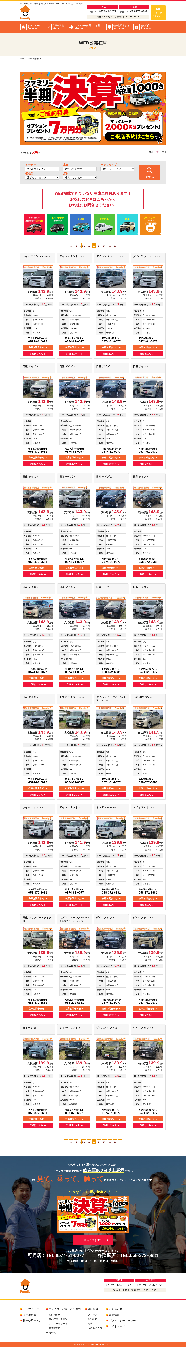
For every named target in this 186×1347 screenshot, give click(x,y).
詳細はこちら (36, 353)
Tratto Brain (106, 1344)
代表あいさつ (95, 1328)
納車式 (52, 1332)
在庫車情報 (29, 1314)
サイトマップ (117, 1326)
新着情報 (114, 1314)
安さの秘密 (55, 1314)
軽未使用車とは (32, 1320)
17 (115, 246)
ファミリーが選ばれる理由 (65, 1309)
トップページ (31, 1309)
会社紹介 (93, 1309)
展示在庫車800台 (58, 1319)
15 (104, 246)
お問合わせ (115, 1309)
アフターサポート (58, 1323)
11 (83, 246)
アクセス (92, 1314)
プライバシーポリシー (122, 1320)
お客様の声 (55, 1328)
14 (99, 246)
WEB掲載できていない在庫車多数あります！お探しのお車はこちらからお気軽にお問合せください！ (93, 199)
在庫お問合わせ (36, 347)
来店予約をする (93, 1240)
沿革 (90, 1323)
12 (88, 246)
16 (109, 246)
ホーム (23, 59)
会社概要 (92, 1319)
